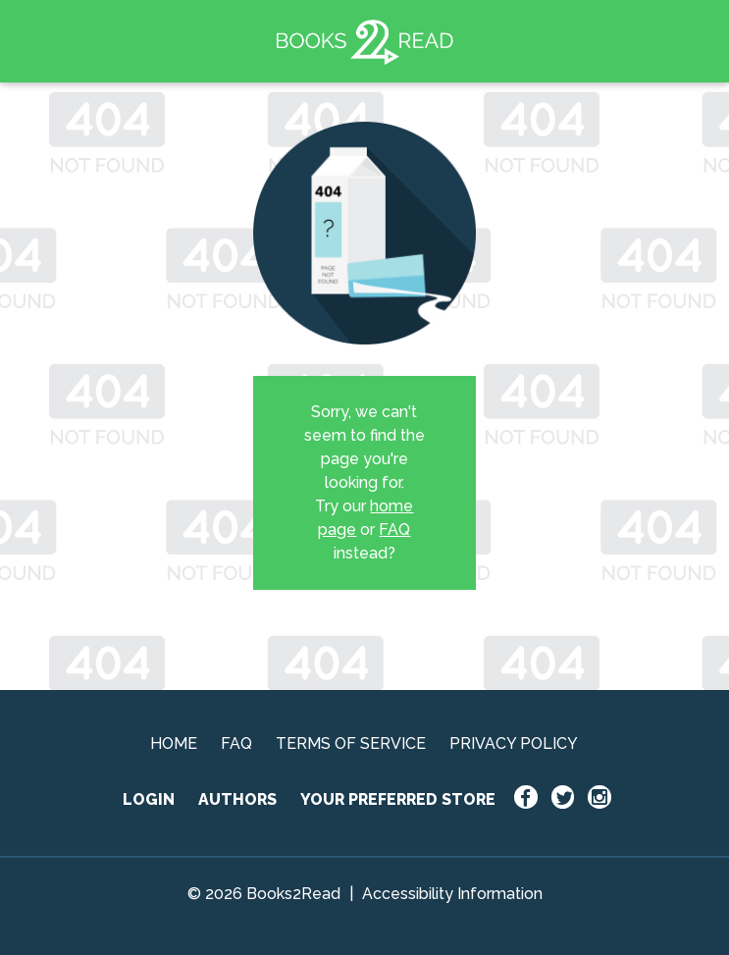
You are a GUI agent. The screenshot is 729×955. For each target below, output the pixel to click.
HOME (173, 743)
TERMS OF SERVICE (351, 743)
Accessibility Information (452, 893)
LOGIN (149, 799)
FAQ (394, 529)
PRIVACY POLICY (513, 743)
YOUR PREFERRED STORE (397, 799)
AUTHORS (237, 799)
